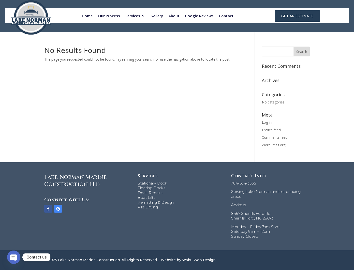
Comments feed (275, 137)
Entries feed (271, 130)
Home (87, 15)
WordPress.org (273, 145)
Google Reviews (199, 15)
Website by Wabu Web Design (188, 260)
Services (132, 15)
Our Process (109, 15)
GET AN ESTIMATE (297, 15)
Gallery (156, 15)
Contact (226, 15)
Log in (267, 122)
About (173, 15)
